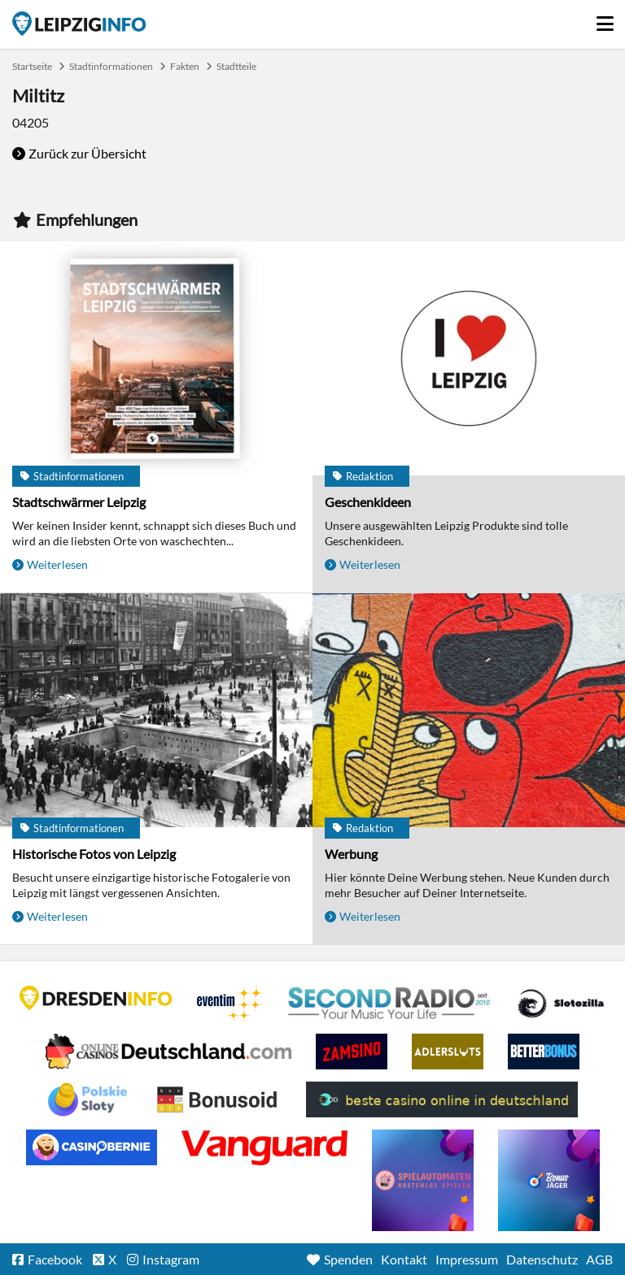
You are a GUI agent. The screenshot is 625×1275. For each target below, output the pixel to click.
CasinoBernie (91, 1147)
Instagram (170, 1259)
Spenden (348, 1259)
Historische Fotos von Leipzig (94, 853)
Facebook (55, 1259)
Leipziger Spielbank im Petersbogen (168, 1051)
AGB (599, 1259)
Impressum (466, 1259)
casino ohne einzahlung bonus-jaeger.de (549, 1180)
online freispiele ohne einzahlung (423, 1180)
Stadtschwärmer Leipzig (79, 502)
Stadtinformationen (111, 66)
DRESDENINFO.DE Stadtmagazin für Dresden (96, 998)
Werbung (351, 853)
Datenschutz (542, 1259)
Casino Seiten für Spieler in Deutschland (560, 1003)
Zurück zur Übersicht (87, 153)
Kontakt (404, 1259)
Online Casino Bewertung (217, 1099)
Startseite (79, 23)
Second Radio (390, 1003)
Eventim (230, 1003)
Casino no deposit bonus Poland (88, 1099)
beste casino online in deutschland (442, 1099)
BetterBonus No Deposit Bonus (543, 1051)
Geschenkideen (368, 502)
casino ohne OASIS (264, 1147)
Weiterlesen (57, 564)
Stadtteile (236, 66)
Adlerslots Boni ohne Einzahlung (447, 1051)
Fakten (184, 66)
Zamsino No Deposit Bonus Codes (351, 1051)
